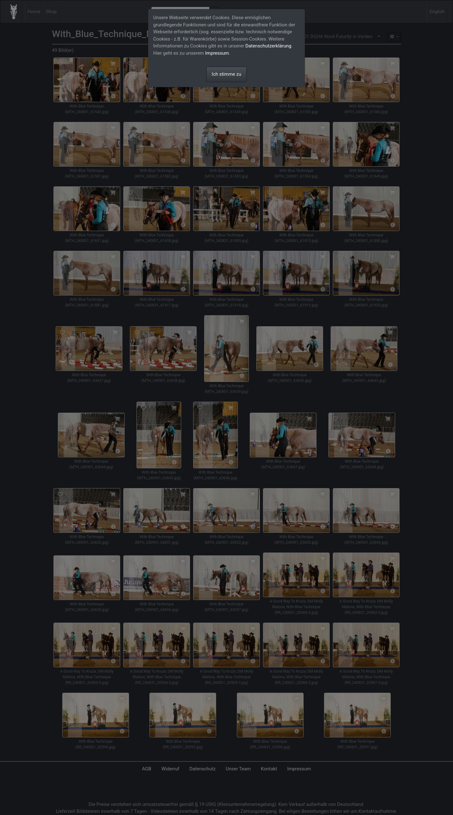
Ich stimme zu (226, 74)
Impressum (217, 53)
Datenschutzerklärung (268, 46)
